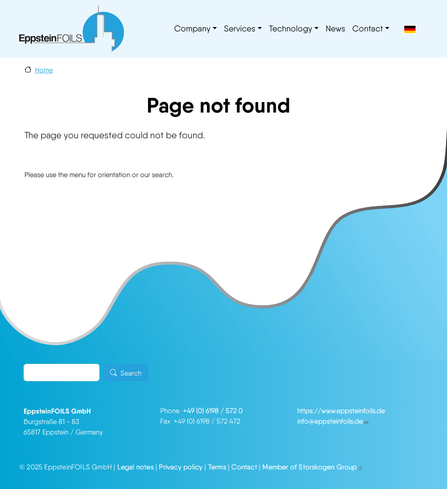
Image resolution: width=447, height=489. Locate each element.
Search (130, 373)
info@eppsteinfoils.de (333, 421)
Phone (171, 411)
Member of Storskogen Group (312, 467)
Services (239, 29)
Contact (367, 29)
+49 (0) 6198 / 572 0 (213, 411)
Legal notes (135, 467)
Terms (217, 467)
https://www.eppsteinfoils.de (341, 411)
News (335, 29)
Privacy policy (181, 467)
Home (44, 70)
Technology (290, 29)
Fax (167, 421)
